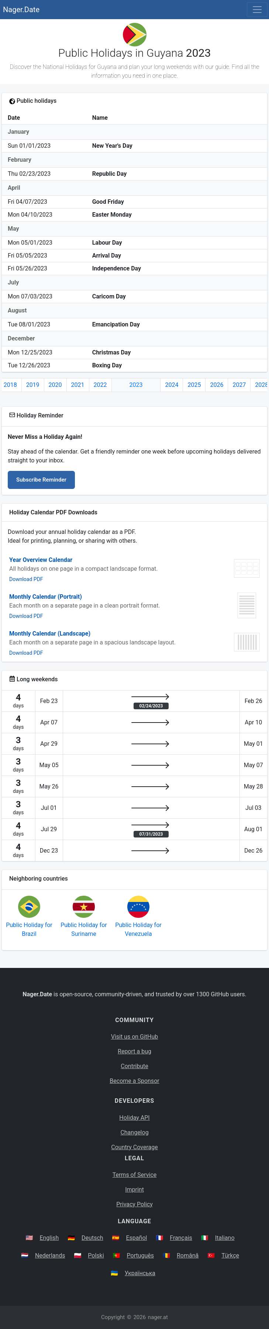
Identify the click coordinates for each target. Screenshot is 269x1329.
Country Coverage (134, 1147)
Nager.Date (21, 9)
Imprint (134, 1189)
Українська (140, 1273)
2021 (78, 384)
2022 (100, 384)
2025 (194, 384)
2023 (136, 384)
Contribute (134, 1066)
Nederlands (50, 1255)
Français (181, 1237)
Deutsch (92, 1237)
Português (140, 1255)
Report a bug (134, 1051)
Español (136, 1237)
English (49, 1237)
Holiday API (134, 1117)
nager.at (158, 1317)
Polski (96, 1255)
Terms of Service (135, 1174)
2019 (32, 384)
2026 (216, 384)
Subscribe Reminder (41, 479)
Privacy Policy (134, 1204)
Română (188, 1255)
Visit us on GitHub (134, 1036)
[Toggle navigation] (257, 9)
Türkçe (230, 1255)
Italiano (225, 1237)
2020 (55, 384)
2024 (171, 384)
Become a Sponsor (134, 1080)
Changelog (134, 1132)
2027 (239, 384)
